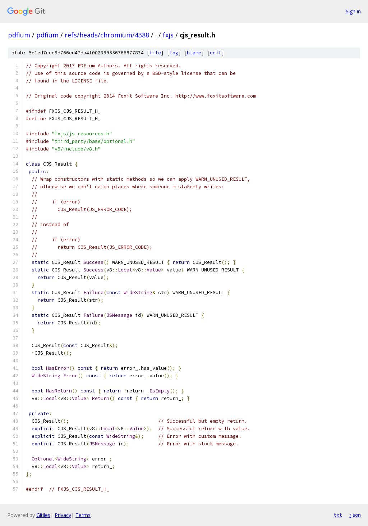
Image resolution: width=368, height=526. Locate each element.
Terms (83, 515)
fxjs (168, 35)
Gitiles (43, 515)
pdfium (19, 35)
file (155, 53)
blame (194, 53)
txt (338, 515)
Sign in (353, 11)
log (174, 53)
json (355, 515)
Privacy (63, 515)
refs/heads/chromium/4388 (107, 35)
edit (215, 53)
